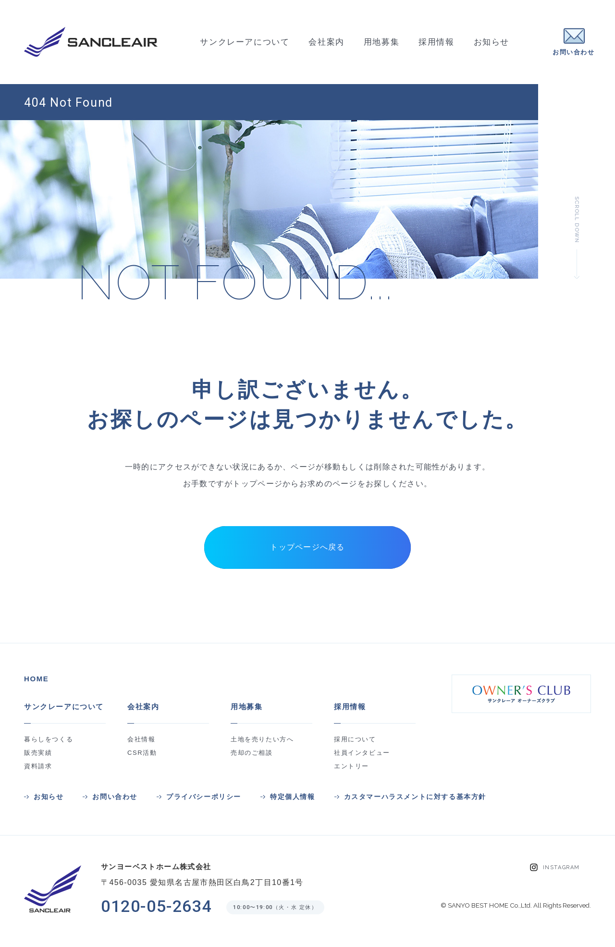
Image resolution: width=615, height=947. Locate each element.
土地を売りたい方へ (262, 739)
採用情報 (350, 706)
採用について (355, 739)
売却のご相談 (252, 752)
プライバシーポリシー (203, 796)
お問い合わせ (114, 796)
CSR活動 (142, 752)
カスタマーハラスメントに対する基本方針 (415, 796)
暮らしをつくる (48, 739)
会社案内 (143, 706)
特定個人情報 (292, 796)
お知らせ (48, 796)
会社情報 (141, 739)
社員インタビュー (362, 752)
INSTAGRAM (561, 867)
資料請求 (38, 766)
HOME (36, 679)
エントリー (351, 766)
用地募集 (246, 706)
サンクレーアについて (64, 706)
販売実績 (38, 752)
